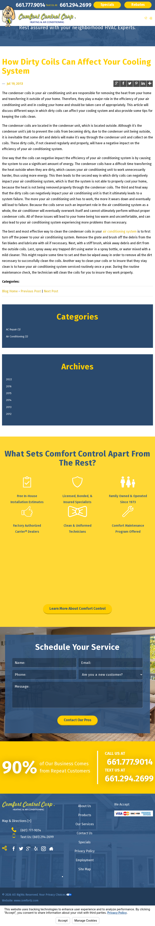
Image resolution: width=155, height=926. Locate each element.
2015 (12, 401)
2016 (12, 392)
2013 (12, 418)
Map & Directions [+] (16, 839)
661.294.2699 (66, 6)
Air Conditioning (23, 339)
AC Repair (18, 330)
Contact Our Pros (77, 737)
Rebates (20, 15)
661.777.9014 (16, 6)
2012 (12, 426)
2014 (12, 409)
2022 (12, 383)
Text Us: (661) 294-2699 (37, 855)
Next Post (51, 291)
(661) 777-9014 (30, 849)
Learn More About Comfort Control (77, 623)
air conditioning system (120, 231)
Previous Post (31, 291)
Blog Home (10, 291)
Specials (101, 5)
